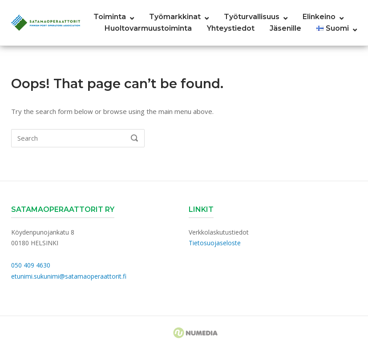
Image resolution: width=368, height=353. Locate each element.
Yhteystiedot (231, 28)
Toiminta (109, 16)
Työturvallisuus (251, 16)
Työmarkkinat (175, 16)
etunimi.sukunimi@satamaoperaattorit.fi (68, 276)
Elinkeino (319, 16)
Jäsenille (285, 28)
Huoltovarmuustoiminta (148, 28)
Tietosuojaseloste (215, 243)
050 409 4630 (30, 265)
